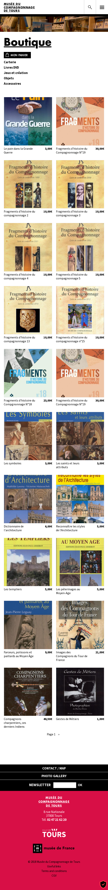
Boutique (27, 41)
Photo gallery (54, 776)
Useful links (54, 866)
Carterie (10, 62)
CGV (54, 875)
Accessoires (12, 83)
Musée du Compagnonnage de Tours (19, 7)
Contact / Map (54, 768)
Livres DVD (11, 67)
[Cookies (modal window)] (103, 884)
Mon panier (19, 55)
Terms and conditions (54, 871)
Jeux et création (16, 73)
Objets (9, 78)
